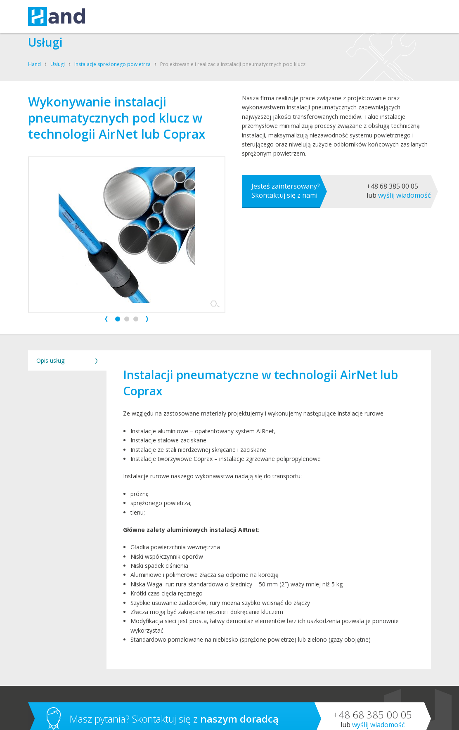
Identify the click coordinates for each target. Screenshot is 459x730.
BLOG (310, 16)
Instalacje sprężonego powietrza (112, 64)
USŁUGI (114, 16)
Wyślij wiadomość (404, 257)
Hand (34, 64)
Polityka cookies (226, 717)
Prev (106, 256)
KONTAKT (243, 16)
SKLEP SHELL (278, 16)
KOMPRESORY (151, 16)
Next (147, 256)
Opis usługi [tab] (51, 318)
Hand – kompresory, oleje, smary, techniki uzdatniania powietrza (56, 16)
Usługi (57, 64)
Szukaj (416, 16)
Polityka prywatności (183, 717)
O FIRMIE (212, 16)
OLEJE (185, 16)
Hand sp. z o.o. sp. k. (56, 717)
